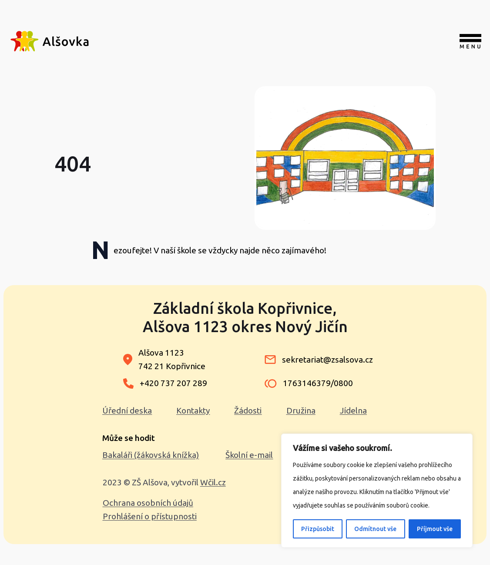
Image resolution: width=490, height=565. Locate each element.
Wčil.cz (213, 482)
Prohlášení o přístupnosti (150, 516)
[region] (377, 491)
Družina (300, 410)
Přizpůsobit (317, 528)
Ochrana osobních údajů (148, 503)
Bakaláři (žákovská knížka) (150, 455)
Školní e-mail (249, 455)
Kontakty (193, 410)
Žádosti (248, 410)
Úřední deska (127, 410)
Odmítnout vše (375, 528)
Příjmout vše (435, 528)
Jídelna (353, 410)
